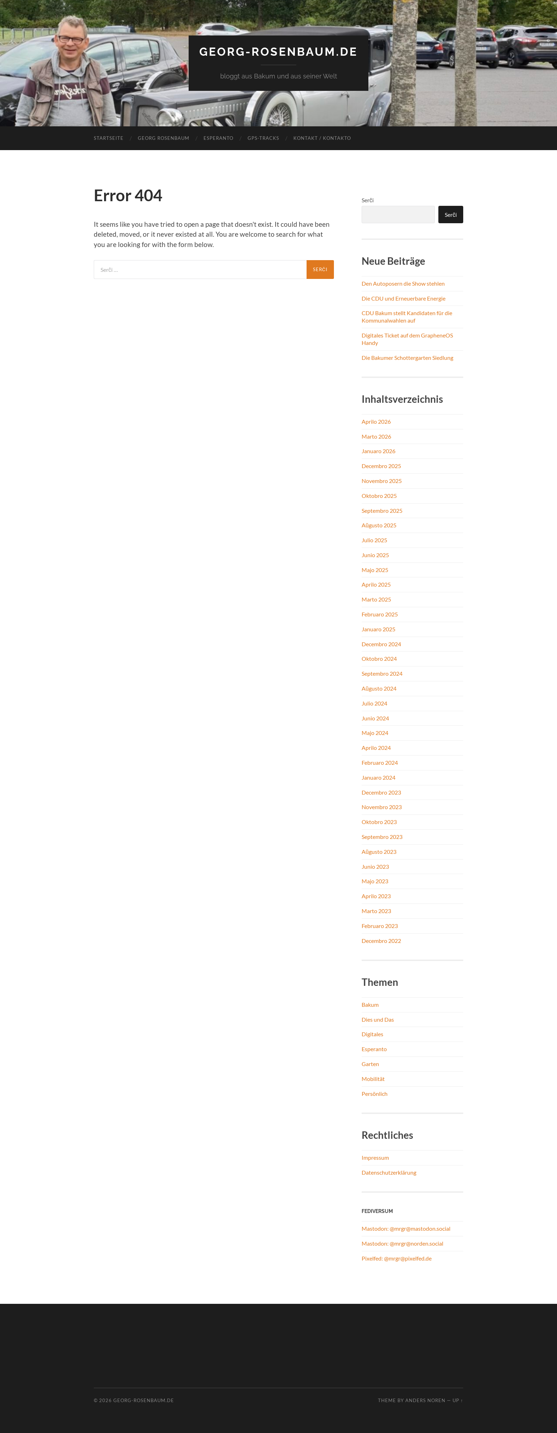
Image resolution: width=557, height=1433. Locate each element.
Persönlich (375, 1093)
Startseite (109, 138)
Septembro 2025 (382, 510)
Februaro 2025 (380, 614)
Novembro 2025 (382, 480)
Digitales (372, 1034)
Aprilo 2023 (376, 896)
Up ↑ (458, 1400)
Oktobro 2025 (379, 495)
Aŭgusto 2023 (379, 851)
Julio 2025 (374, 540)
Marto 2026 (376, 436)
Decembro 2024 (381, 644)
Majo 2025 (375, 569)
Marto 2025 (376, 599)
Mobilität (373, 1078)
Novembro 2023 (382, 806)
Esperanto (218, 138)
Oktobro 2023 (379, 821)
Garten (370, 1063)
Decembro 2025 (381, 465)
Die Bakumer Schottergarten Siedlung (407, 357)
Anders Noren (425, 1400)
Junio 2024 (375, 718)
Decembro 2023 (381, 792)
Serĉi (368, 200)
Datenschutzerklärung (389, 1172)
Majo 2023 (375, 881)
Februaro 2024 (380, 762)
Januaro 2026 (378, 451)
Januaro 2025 (378, 629)
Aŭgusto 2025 (379, 525)
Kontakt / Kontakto (322, 138)
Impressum (375, 1157)
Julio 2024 (374, 703)
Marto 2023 (376, 910)
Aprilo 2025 (376, 584)
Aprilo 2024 (376, 747)
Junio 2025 (375, 554)
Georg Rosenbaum (163, 138)
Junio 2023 (375, 866)
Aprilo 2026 (376, 421)
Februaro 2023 (380, 925)
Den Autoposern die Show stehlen (403, 283)
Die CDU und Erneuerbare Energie (403, 298)
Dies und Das (378, 1019)
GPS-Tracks (263, 138)
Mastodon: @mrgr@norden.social (402, 1243)
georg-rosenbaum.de (278, 51)
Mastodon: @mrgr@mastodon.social (406, 1228)
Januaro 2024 (378, 777)
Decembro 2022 (381, 940)
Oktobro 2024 (379, 658)
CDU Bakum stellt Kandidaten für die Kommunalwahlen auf (407, 316)
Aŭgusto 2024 (379, 688)
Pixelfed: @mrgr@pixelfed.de (397, 1258)
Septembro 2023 (382, 836)
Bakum (370, 1004)
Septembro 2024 (382, 673)
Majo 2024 (375, 732)
